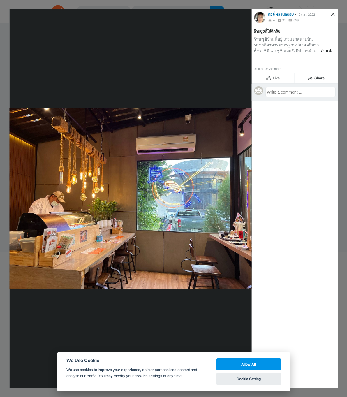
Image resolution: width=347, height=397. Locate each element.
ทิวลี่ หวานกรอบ (281, 14)
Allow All (248, 364)
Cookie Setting (249, 379)
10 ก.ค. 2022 (306, 14)
